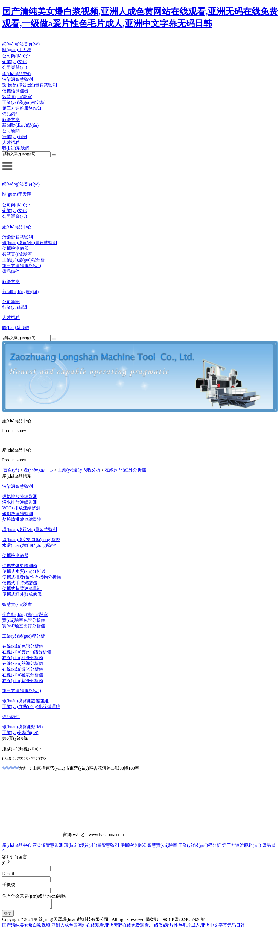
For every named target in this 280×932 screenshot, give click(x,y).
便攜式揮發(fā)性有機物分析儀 (31, 577)
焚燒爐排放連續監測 (22, 519)
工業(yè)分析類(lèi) (20, 732)
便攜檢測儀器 (15, 91)
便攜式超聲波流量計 (22, 588)
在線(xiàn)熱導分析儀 (22, 663)
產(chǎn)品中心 (16, 73)
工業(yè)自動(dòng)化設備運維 (31, 706)
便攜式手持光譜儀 (19, 582)
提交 (7, 915)
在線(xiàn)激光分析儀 (22, 669)
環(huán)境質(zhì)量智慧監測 (29, 85)
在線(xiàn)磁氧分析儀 (22, 675)
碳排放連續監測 (17, 513)
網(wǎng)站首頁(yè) (21, 44)
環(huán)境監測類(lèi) (22, 726)
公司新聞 (11, 131)
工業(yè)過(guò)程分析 (23, 102)
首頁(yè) (11, 470)
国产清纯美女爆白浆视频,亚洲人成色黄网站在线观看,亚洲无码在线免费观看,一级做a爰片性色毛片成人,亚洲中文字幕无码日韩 (123, 926)
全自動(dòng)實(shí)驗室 (25, 614)
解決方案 (11, 119)
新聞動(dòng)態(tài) (20, 125)
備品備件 (11, 113)
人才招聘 (11, 142)
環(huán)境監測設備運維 (25, 700)
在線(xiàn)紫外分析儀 (22, 680)
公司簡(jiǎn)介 (16, 56)
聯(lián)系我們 (15, 148)
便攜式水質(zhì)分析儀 (23, 571)
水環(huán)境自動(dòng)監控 (29, 545)
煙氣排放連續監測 (19, 496)
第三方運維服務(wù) (21, 108)
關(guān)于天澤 (16, 49)
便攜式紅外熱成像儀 (22, 594)
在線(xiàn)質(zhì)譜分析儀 (26, 652)
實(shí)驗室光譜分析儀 (23, 626)
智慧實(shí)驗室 (17, 96)
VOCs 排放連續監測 (21, 508)
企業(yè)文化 (14, 61)
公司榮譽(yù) (14, 67)
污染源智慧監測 (17, 79)
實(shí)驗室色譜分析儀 (23, 620)
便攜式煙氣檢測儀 (19, 565)
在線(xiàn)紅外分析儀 (125, 470)
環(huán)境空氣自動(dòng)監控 (31, 539)
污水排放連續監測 (19, 502)
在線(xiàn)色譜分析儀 (22, 646)
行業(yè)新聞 (14, 136)
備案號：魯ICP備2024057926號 (175, 921)
